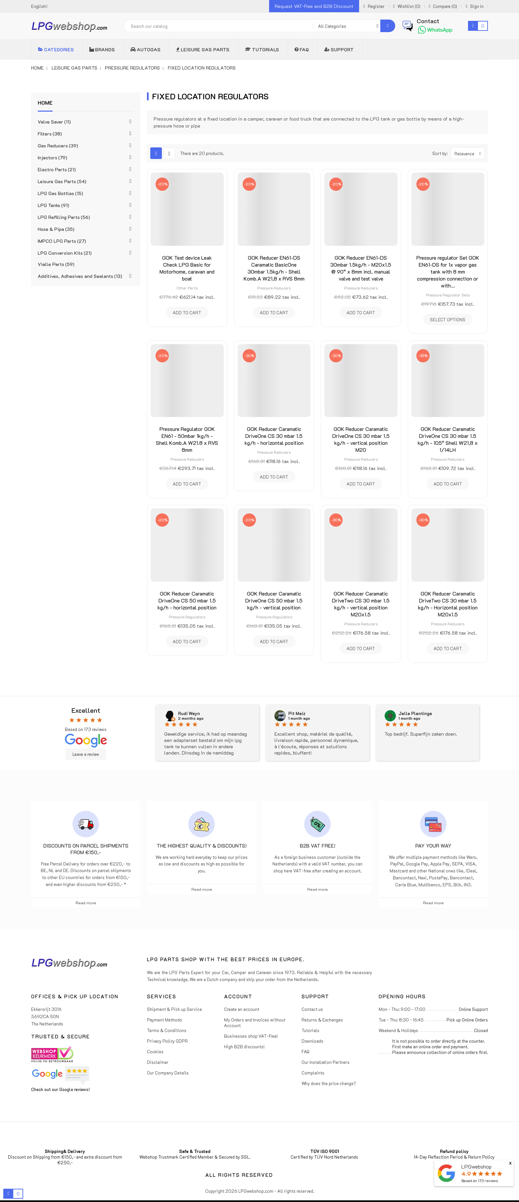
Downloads (312, 1041)
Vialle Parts (56, 264)
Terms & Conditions (166, 1030)
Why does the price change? (329, 1083)
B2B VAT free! (317, 845)
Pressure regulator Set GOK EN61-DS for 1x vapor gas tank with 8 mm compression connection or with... (447, 271)
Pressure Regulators (187, 616)
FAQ (305, 1051)
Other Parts (187, 287)
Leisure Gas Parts (62, 181)
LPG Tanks (53, 205)
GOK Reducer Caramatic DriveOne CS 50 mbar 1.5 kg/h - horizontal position (187, 600)
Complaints (313, 1072)
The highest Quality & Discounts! (202, 845)
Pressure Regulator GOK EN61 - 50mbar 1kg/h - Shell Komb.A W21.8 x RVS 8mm (187, 439)
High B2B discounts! (244, 1046)
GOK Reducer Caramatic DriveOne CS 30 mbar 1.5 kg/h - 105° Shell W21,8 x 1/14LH (448, 439)
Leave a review (85, 754)
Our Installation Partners (326, 1062)
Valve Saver (54, 122)
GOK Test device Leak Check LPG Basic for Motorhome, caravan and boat (187, 268)
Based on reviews (479, 1180)
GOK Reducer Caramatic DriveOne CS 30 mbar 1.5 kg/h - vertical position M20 (361, 439)
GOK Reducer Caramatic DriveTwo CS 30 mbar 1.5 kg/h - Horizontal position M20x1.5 (448, 604)
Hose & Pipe (56, 229)
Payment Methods (164, 1019)
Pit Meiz (297, 713)
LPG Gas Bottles (60, 193)
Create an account (241, 1009)
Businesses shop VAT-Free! (251, 1036)
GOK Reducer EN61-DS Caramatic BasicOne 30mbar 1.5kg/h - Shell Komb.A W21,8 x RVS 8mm (274, 268)
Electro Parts (57, 169)
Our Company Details (168, 1072)
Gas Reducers (58, 145)
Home (45, 102)
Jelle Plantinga (415, 713)
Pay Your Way (433, 845)
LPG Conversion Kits (65, 253)
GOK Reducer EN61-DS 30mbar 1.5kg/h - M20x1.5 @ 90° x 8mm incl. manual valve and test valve (360, 268)
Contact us (312, 1009)
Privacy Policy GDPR (167, 1041)
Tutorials (310, 1030)
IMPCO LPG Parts (62, 241)
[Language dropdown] (39, 6)
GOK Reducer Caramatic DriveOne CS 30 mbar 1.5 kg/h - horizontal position (274, 435)
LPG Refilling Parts (64, 217)
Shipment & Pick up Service (174, 1009)
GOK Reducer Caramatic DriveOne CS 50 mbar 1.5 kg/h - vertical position (274, 600)
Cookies (155, 1051)
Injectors (52, 157)
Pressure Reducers (274, 287)
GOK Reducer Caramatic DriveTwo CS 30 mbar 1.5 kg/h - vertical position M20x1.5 (361, 604)
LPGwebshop (476, 1166)
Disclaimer (157, 1062)
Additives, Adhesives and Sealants (80, 276)
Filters (50, 134)
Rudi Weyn (189, 713)
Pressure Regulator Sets (448, 294)
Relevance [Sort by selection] (469, 153)
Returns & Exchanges (322, 1019)
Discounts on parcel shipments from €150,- (85, 849)
